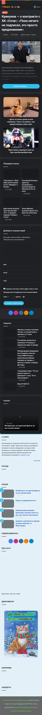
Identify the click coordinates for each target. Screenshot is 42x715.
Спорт (5, 12)
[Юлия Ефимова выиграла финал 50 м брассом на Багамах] (30, 201)
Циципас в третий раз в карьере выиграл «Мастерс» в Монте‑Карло (28, 523)
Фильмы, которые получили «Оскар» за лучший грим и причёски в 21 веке (27, 332)
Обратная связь (22, 700)
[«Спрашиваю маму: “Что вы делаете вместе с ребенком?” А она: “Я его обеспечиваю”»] (9, 374)
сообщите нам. (25, 455)
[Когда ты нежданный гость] (8, 503)
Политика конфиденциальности (25, 707)
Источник (37, 460)
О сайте (5, 700)
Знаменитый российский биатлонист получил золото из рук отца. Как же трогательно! (27, 513)
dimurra (5, 35)
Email (5, 273)
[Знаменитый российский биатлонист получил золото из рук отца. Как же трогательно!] (8, 513)
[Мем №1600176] (9, 387)
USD (11, 594)
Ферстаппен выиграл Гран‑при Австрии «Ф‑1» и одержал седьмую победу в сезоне (11, 213)
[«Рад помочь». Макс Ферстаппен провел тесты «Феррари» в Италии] (11, 173)
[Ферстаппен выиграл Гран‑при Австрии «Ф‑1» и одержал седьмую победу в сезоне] (11, 201)
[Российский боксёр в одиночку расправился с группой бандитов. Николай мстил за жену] (30, 173)
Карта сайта (12, 700)
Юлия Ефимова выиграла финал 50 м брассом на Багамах (30, 211)
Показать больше (20, 86)
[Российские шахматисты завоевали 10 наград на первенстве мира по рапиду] (9, 343)
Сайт (5, 281)
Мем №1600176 (23, 384)
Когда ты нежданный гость (26, 500)
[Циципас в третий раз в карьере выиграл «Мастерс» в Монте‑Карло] (8, 524)
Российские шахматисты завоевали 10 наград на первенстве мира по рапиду (27, 342)
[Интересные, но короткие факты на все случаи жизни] (8, 494)
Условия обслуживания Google (20, 711)
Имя (5, 264)
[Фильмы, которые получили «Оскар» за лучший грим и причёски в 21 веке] (9, 333)
